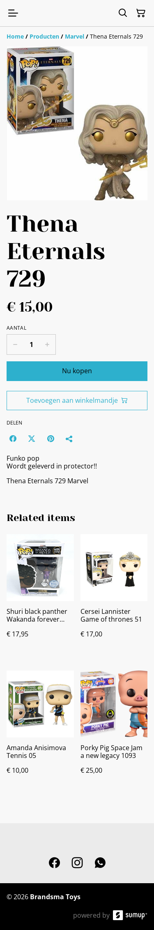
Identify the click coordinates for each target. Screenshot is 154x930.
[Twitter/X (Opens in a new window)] (31, 438)
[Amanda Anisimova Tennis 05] (40, 730)
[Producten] (44, 36)
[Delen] (69, 438)
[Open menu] (13, 13)
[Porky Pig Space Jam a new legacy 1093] (114, 730)
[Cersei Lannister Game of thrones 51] (114, 594)
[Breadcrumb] (77, 36)
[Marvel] (74, 36)
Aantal (16, 328)
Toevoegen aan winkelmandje (77, 400)
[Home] (15, 36)
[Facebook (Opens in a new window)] (13, 438)
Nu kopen (77, 370)
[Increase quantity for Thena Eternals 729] (47, 344)
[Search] (123, 13)
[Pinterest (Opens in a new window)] (50, 438)
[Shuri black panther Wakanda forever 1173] (40, 594)
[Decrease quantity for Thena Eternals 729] (15, 344)
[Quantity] (31, 344)
